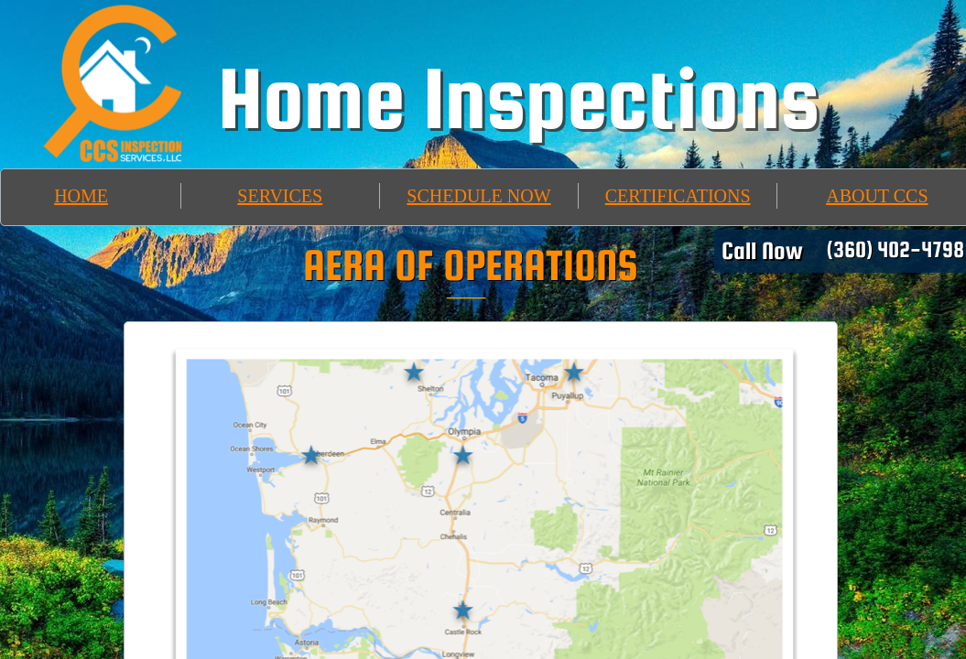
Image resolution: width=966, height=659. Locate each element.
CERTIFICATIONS (678, 196)
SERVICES (279, 196)
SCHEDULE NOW (478, 196)
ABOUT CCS (877, 196)
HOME (81, 196)
